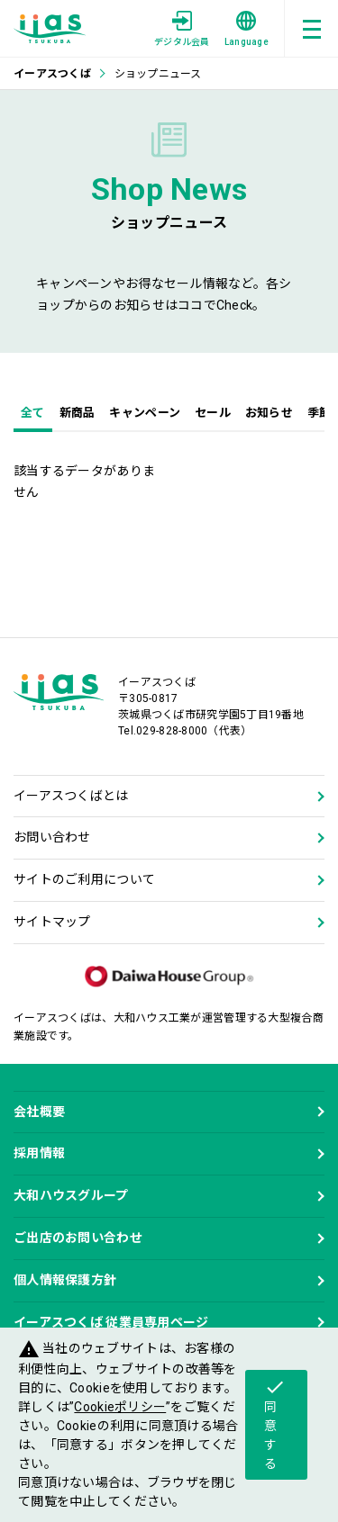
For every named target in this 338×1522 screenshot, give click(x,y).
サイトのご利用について (84, 879)
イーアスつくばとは (71, 795)
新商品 (77, 412)
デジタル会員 (182, 29)
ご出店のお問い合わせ (78, 1237)
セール (213, 412)
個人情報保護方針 (65, 1280)
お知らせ (269, 412)
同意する (275, 1423)
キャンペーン (144, 412)
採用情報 (39, 1153)
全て (33, 412)
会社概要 (39, 1111)
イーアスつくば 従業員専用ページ (111, 1322)
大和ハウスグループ (71, 1195)
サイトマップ (52, 921)
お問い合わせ (52, 837)
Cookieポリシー (120, 1407)
